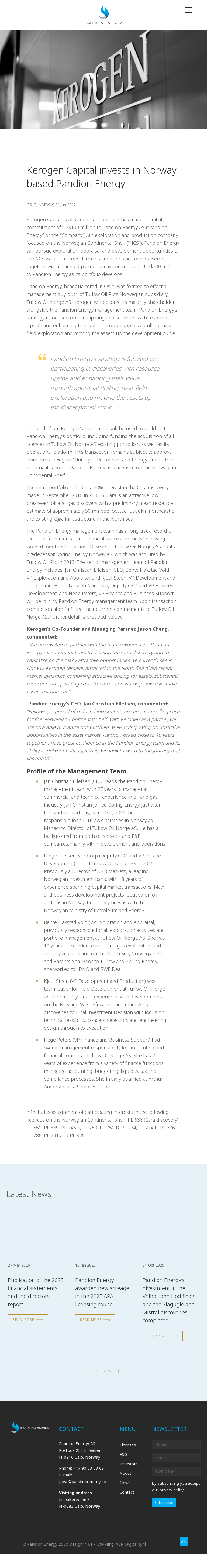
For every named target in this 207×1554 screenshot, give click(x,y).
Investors (129, 1463)
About (125, 1473)
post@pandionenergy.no (82, 1481)
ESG (123, 1454)
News (125, 1482)
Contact (127, 1492)
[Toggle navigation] (189, 10)
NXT (88, 1544)
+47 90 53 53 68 (88, 1468)
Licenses (128, 1445)
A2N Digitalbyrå (131, 1544)
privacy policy (170, 1490)
